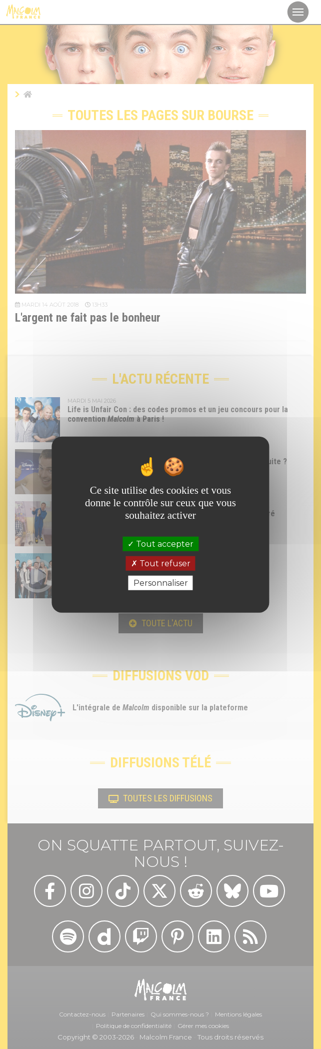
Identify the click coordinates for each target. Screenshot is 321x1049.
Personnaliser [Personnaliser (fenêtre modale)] (161, 583)
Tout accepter (161, 543)
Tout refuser (160, 563)
